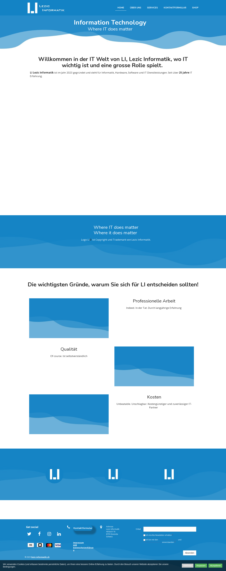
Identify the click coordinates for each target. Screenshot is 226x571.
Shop (195, 7)
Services (152, 7)
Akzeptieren (215, 565)
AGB (75, 545)
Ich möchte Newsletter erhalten (158, 535)
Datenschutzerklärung (152, 542)
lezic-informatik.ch (40, 557)
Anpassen (201, 565)
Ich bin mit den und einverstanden (162, 540)
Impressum (78, 542)
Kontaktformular (175, 7)
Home (120, 7)
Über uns (135, 7)
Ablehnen (187, 565)
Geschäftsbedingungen (168, 539)
